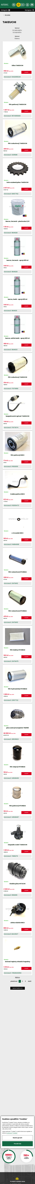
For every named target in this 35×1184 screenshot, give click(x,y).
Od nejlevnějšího (17, 30)
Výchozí (17, 28)
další (29, 981)
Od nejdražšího (17, 32)
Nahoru (17, 977)
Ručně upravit (17, 1138)
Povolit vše (17, 1144)
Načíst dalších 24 (18, 988)
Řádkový (17, 38)
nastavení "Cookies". (12, 1133)
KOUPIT (26, 72)
